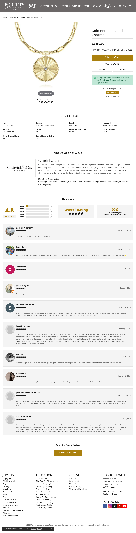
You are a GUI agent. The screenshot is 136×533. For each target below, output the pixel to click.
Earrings (95, 181)
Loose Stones (33, 6)
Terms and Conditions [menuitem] (78, 489)
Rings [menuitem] (5, 484)
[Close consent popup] (51, 529)
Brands (97, 6)
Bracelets (87, 181)
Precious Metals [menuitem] (43, 495)
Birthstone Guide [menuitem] (43, 489)
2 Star (22, 214)
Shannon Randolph (25, 304)
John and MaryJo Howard (28, 392)
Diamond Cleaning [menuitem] (43, 500)
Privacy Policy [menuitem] (75, 487)
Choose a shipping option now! (111, 81)
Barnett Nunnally (24, 228)
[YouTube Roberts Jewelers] (124, 506)
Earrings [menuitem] (6, 487)
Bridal (55, 6)
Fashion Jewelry (44, 184)
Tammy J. (20, 354)
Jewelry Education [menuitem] (44, 479)
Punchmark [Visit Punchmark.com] (90, 525)
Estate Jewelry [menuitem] (9, 503)
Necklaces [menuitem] (7, 495)
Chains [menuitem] (5, 497)
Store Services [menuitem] (75, 481)
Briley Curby (22, 247)
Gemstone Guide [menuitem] (43, 492)
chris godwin (22, 266)
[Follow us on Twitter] (114, 506)
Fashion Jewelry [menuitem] (9, 500)
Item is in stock (112, 92)
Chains (122, 181)
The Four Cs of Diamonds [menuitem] (47, 481)
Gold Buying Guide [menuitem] (44, 508)
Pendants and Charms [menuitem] (12, 492)
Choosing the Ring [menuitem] (44, 487)
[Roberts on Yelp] (119, 506)
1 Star (22, 217)
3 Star (22, 211)
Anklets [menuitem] (6, 508)
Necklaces (72, 181)
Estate (87, 6)
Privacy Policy (36, 529)
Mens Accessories (59, 181)
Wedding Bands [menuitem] (9, 481)
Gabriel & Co (73, 125)
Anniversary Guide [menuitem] (44, 505)
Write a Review (68, 453)
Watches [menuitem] (6, 513)
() (51, 206)
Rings (80, 181)
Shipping (102, 69)
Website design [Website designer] (61, 525)
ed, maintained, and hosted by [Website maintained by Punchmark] (76, 525)
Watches (77, 6)
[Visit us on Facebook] (105, 506)
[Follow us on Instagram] (110, 506)
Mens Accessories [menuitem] (10, 516)
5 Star (22, 206)
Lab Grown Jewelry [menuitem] (11, 505)
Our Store (107, 6)
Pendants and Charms (17, 17)
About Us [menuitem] (73, 479)
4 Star (22, 209)
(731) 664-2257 (46, 102)
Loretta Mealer (23, 326)
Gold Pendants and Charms (45, 125)
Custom (44, 6)
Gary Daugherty (23, 416)
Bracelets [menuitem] (7, 489)
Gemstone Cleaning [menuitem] (44, 503)
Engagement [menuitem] (8, 479)
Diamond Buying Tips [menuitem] (45, 484)
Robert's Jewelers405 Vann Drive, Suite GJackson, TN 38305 (112, 482)
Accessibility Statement (102, 525)
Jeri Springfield (23, 285)
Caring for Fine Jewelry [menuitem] (46, 497)
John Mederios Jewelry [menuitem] (13, 511)
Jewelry (65, 6)
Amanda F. (21, 373)
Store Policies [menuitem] (75, 484)
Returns (123, 69)
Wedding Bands (45, 181)
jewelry (5, 17)
